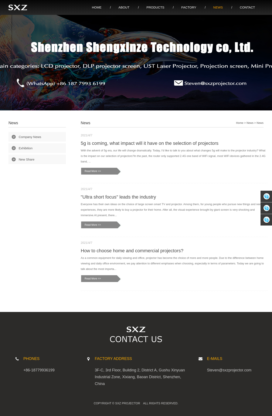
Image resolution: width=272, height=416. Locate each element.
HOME (96, 7)
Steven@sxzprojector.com (229, 370)
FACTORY (188, 7)
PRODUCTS (155, 7)
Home (240, 122)
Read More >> (93, 171)
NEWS (218, 7)
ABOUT (123, 7)
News (250, 122)
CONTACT (247, 7)
